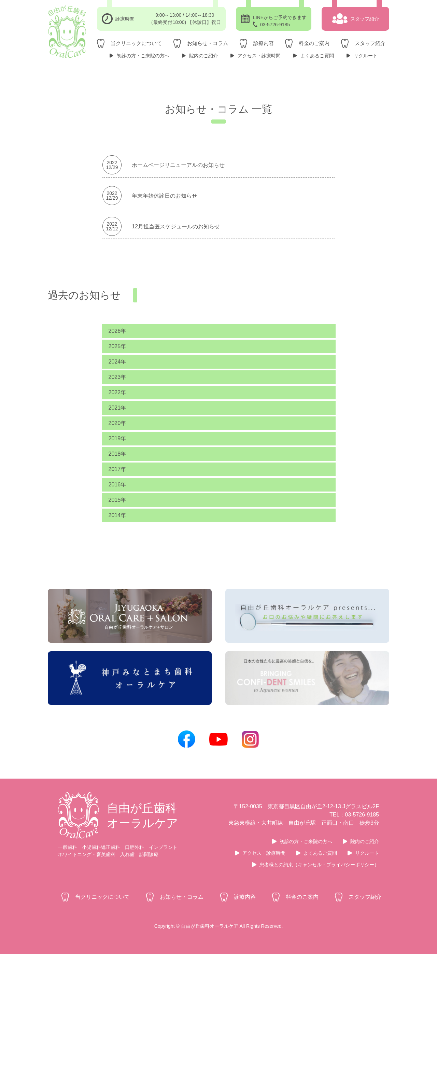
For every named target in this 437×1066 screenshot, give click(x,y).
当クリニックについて (136, 43)
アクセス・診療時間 (259, 55)
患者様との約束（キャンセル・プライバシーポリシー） (319, 976)
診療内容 (263, 43)
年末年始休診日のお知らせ (164, 270)
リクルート (366, 55)
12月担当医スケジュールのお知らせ (176, 301)
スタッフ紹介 (370, 43)
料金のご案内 (314, 43)
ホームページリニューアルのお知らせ (178, 239)
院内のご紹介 (203, 55)
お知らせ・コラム (207, 43)
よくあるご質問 (317, 55)
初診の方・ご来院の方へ (143, 55)
